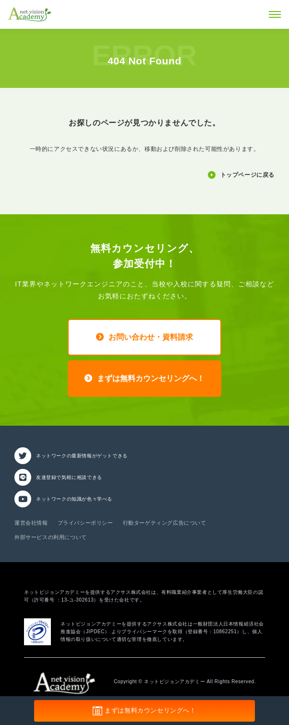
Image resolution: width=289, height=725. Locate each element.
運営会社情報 (31, 523)
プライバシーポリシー (85, 523)
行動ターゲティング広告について (164, 523)
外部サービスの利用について (50, 537)
